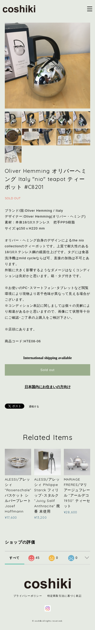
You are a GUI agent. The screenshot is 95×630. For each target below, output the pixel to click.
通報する (34, 406)
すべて (14, 558)
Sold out (47, 370)
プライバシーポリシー (27, 595)
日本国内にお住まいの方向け (48, 387)
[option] (47, 66)
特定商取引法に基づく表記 (64, 595)
